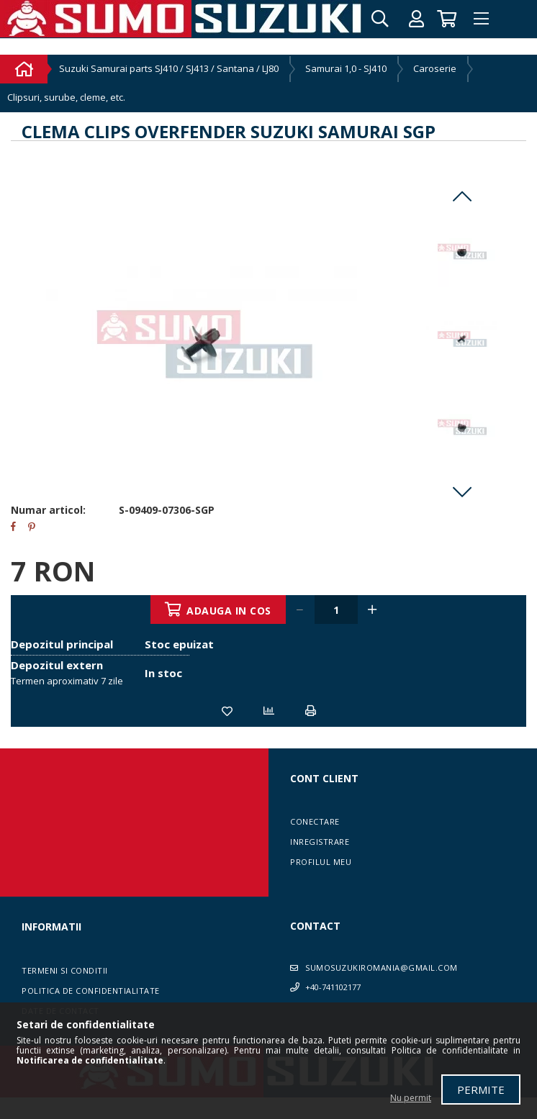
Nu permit (410, 1098)
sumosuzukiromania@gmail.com (381, 967)
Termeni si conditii (65, 970)
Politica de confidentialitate (91, 990)
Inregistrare (319, 841)
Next (461, 491)
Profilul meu (320, 861)
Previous (461, 196)
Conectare (315, 821)
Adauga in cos (229, 610)
